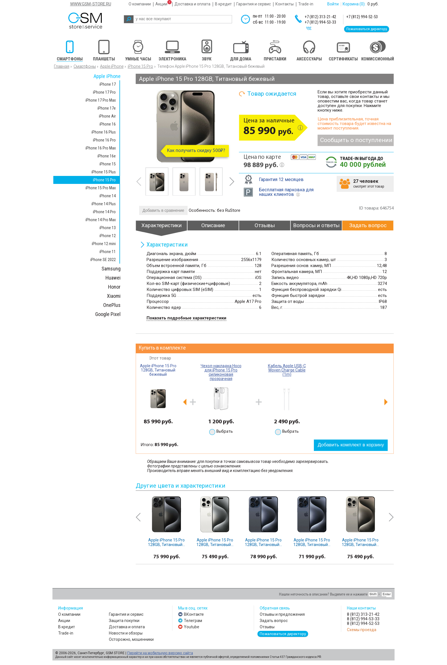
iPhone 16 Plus (104, 132)
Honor (114, 287)
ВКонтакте (194, 614)
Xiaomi (114, 296)
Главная (61, 66)
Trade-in (305, 4)
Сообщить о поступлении (356, 140)
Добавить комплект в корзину (351, 445)
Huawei (113, 278)
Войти (333, 4)
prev (138, 181)
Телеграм (193, 620)
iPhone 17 (107, 84)
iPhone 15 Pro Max (101, 188)
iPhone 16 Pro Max (101, 148)
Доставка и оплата (192, 4)
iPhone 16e (106, 156)
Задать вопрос (274, 620)
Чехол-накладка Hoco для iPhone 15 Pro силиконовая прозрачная (221, 372)
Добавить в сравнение (163, 210)
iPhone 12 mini (104, 243)
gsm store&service (92, 20)
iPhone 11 (107, 251)
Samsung (111, 269)
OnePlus (112, 305)
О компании (140, 4)
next (231, 181)
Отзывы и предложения (282, 614)
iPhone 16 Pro (104, 140)
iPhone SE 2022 (103, 259)
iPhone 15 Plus (104, 172)
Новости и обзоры (126, 633)
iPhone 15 (107, 164)
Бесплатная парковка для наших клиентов (286, 192)
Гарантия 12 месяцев (281, 179)
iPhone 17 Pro (104, 92)
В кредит (223, 4)
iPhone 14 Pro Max (101, 219)
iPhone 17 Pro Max (101, 100)
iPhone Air (107, 116)
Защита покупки (124, 620)
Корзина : (354, 4)
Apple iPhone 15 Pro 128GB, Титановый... (166, 542)
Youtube (191, 627)
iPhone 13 (107, 227)
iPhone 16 (107, 124)
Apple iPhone (111, 66)
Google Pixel (108, 314)
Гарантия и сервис (253, 4)
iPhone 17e (106, 108)
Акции (161, 4)
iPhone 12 (107, 235)
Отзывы (267, 627)
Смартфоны (85, 66)
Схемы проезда (361, 629)
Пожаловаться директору (366, 29)
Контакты (284, 4)
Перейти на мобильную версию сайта (160, 653)
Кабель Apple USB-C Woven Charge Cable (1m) (287, 370)
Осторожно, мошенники (131, 639)
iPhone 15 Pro (140, 66)
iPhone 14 (107, 196)
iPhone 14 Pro (104, 212)
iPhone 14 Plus (104, 204)
